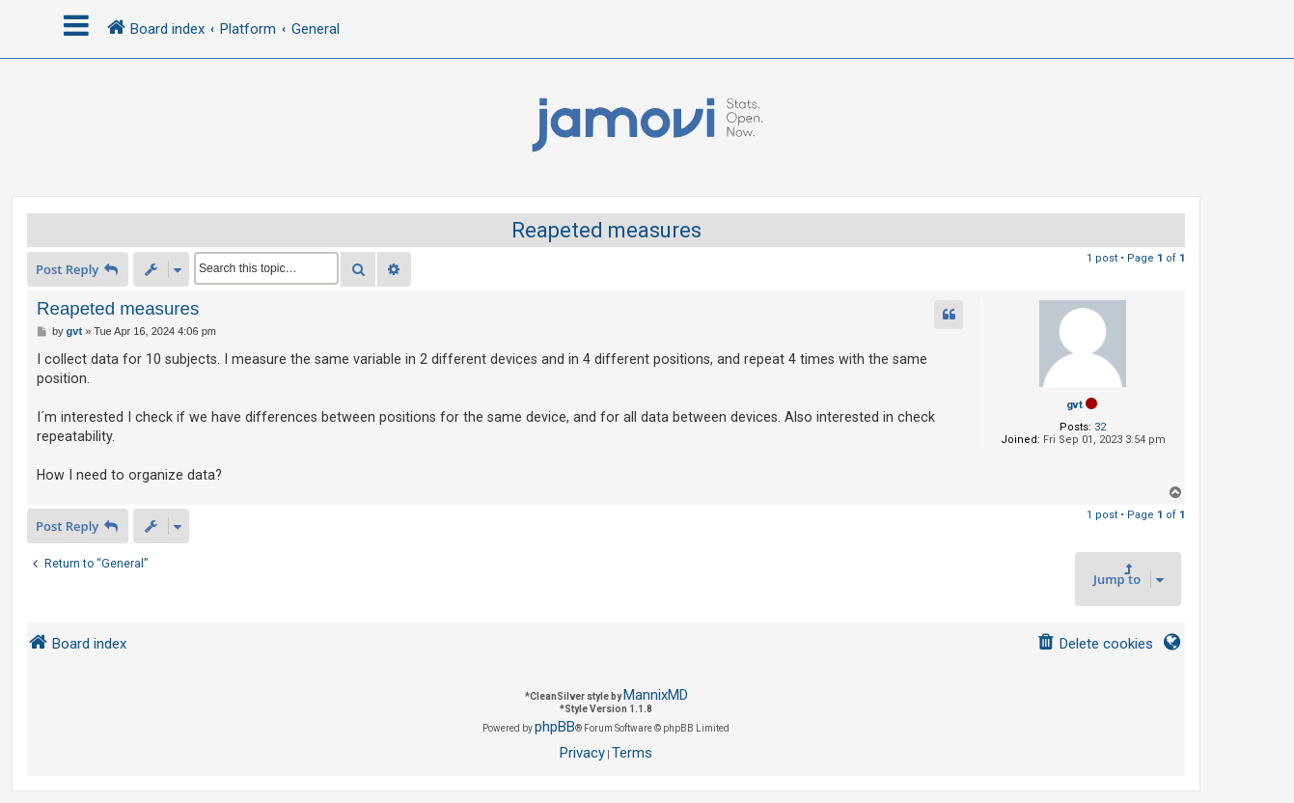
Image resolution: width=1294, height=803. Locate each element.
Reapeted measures (606, 230)
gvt (1074, 405)
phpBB (555, 726)
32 (1100, 427)
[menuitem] (1094, 644)
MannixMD (655, 695)
